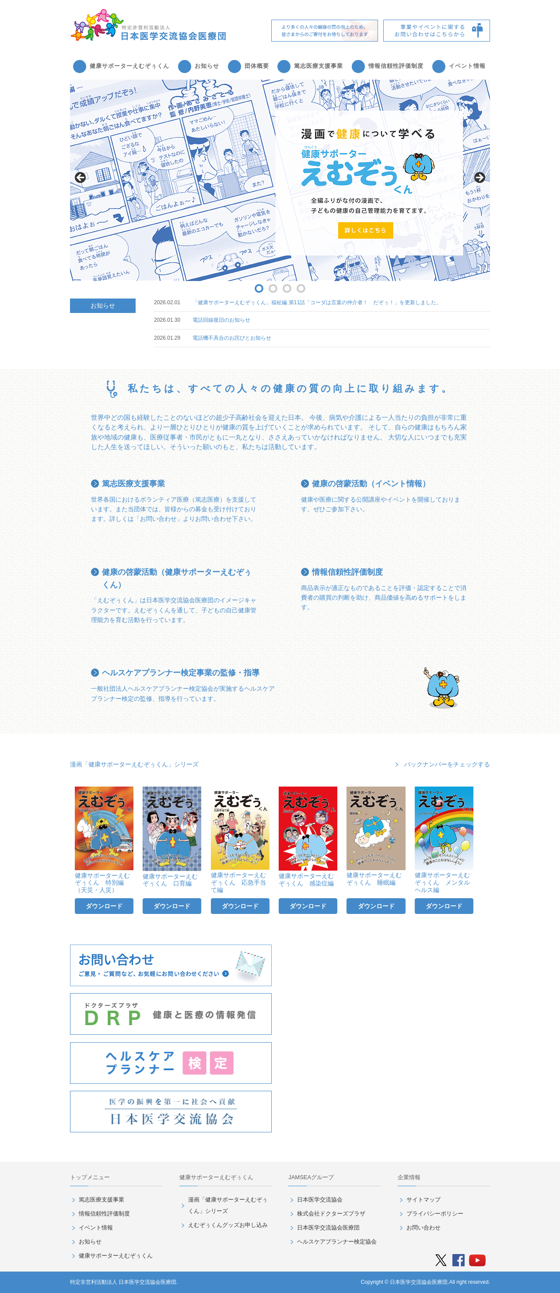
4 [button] (301, 288)
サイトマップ (423, 1199)
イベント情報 (467, 66)
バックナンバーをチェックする (447, 764)
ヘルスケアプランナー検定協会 (337, 1241)
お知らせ (207, 66)
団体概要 (257, 66)
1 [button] (259, 288)
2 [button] (273, 288)
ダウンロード (104, 906)
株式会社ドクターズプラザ (331, 1213)
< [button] (81, 178)
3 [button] (287, 288)
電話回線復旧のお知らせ (221, 320)
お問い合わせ (423, 1227)
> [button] (479, 178)
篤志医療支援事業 (318, 66)
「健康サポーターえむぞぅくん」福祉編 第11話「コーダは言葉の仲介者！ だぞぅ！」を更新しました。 (316, 302)
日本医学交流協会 (320, 1199)
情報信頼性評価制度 (396, 66)
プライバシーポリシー (434, 1213)
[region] (280, 180)
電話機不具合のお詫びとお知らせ (231, 338)
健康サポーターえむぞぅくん (129, 66)
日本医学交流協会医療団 (328, 1227)
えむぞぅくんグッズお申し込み (228, 1225)
